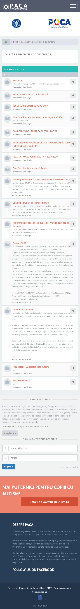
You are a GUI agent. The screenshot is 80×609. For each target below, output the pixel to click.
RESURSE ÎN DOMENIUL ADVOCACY (30, 105)
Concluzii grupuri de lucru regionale (31, 202)
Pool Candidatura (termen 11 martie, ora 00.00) (37, 117)
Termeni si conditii (62, 588)
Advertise (12, 588)
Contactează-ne (39, 591)
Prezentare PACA (21, 380)
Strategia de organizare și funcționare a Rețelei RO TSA (41, 179)
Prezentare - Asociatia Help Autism (31, 366)
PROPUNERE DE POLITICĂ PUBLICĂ (30, 94)
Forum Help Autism (14, 69)
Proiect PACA (19, 243)
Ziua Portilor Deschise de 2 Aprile (30, 168)
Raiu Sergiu (27, 87)
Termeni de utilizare (11, 426)
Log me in (9, 466)
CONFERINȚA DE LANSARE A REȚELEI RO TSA (35, 131)
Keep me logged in (67, 467)
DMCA (49, 588)
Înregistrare (10, 433)
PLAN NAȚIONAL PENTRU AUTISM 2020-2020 (35, 156)
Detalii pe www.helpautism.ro (49, 502)
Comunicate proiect (23, 309)
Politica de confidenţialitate (35, 426)
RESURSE (17, 80)
